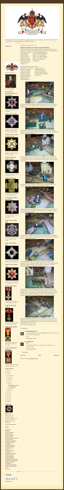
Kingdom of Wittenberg (10, 446)
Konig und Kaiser (8, 447)
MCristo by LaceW (9, 454)
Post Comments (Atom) (32, 358)
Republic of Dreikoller (9, 461)
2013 (8, 393)
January (9, 390)
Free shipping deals (8, 481)
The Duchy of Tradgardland (10, 464)
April (9, 382)
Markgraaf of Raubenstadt (10, 453)
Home (39, 355)
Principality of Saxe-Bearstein (11, 460)
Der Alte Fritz (8, 429)
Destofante (7, 430)
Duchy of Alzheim (9, 433)
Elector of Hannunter (9, 435)
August (9, 378)
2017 (8, 370)
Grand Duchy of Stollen (10, 442)
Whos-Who (7, 468)
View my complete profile (10, 424)
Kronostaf (7, 449)
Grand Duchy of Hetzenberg (11, 440)
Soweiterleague (8, 463)
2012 (8, 395)
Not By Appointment (9, 456)
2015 (8, 373)
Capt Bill (9, 413)
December (10, 375)
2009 (8, 400)
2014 (8, 391)
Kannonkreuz (8, 443)
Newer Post (23, 355)
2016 (8, 372)
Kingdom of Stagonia (9, 445)
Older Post (56, 355)
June (9, 380)
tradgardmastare (30, 331)
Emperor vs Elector (9, 436)
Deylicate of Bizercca (9, 432)
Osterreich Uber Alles (9, 457)
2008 (8, 401)
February (10, 388)
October (9, 377)
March (9, 383)
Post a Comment (25, 352)
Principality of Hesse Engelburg (11, 459)
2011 (8, 396)
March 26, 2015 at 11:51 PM (31, 338)
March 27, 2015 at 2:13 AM (31, 348)
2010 (8, 398)
